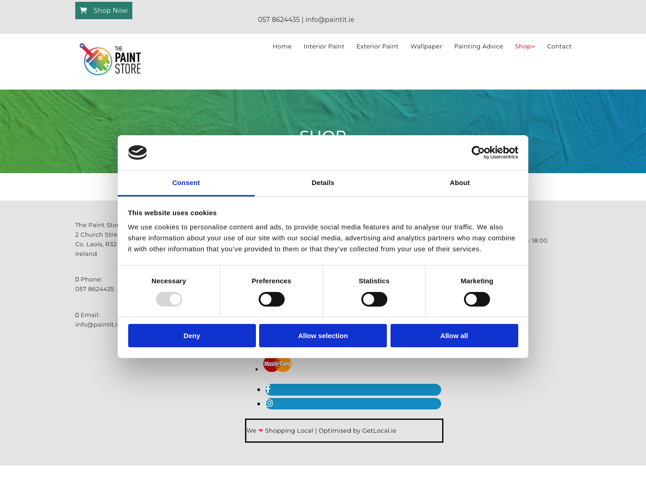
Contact (559, 46)
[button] (103, 10)
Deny (191, 335)
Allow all (454, 335)
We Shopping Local (280, 430)
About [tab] (460, 182)
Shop (523, 46)
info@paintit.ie (98, 324)
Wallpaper (427, 46)
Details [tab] (323, 182)
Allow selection (323, 335)
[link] (525, 46)
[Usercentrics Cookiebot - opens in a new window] (478, 152)
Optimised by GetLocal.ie (357, 430)
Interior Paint (323, 46)
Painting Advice (478, 46)
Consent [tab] (186, 182)
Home (282, 46)
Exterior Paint (377, 46)
